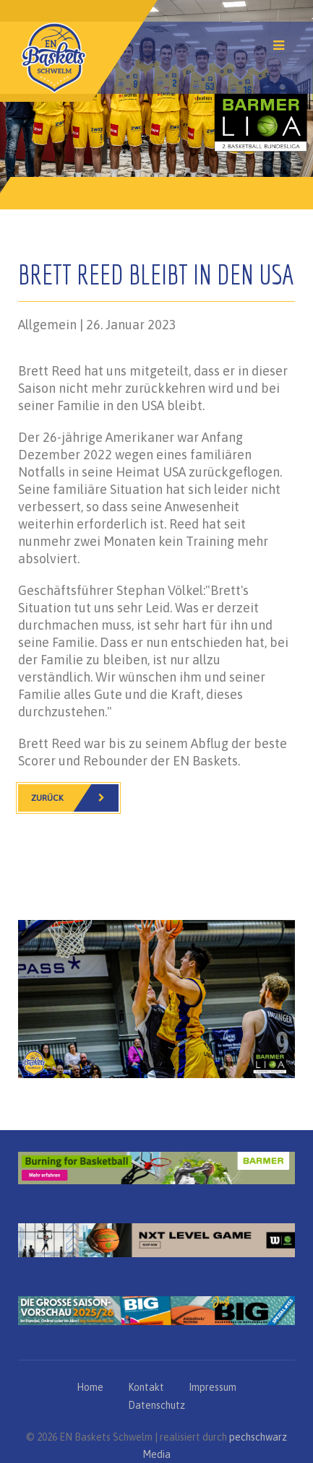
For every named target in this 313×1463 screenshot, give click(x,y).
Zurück (75, 798)
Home (90, 1387)
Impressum (212, 1387)
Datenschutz (156, 1405)
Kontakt (146, 1387)
